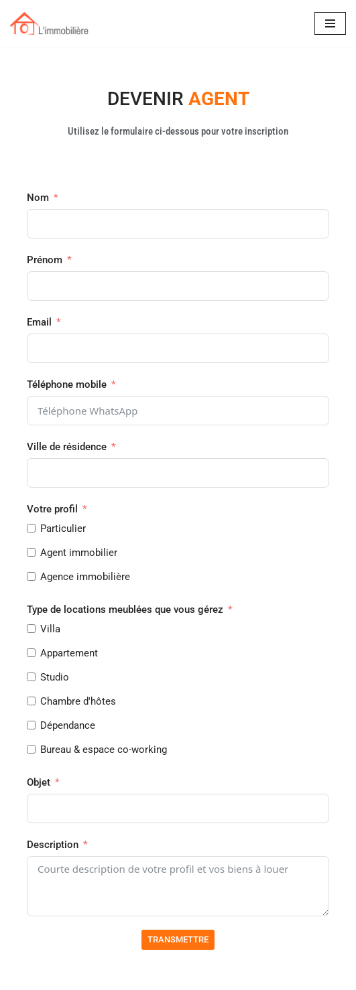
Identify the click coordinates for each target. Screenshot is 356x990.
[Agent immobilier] (31, 552)
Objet (38, 782)
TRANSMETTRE (178, 939)
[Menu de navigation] (330, 23)
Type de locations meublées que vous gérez (125, 610)
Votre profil (52, 509)
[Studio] (31, 677)
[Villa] (31, 628)
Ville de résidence (67, 447)
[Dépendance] (31, 725)
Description (52, 845)
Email (39, 322)
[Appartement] (31, 652)
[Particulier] (31, 528)
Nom (38, 198)
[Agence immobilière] (31, 576)
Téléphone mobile (68, 384)
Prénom (44, 260)
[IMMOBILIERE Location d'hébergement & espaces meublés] (50, 23)
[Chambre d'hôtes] (31, 701)
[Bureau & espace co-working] (31, 749)
